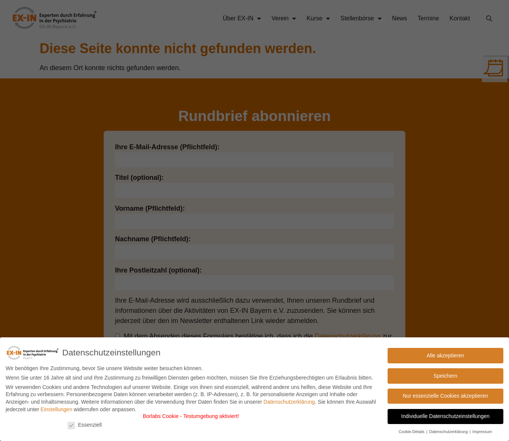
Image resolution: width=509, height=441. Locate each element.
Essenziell (84, 425)
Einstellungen (56, 409)
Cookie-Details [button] (412, 431)
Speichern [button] (445, 376)
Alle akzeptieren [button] (445, 355)
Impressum (482, 431)
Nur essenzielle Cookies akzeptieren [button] (445, 396)
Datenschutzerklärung (289, 402)
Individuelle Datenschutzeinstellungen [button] (445, 416)
